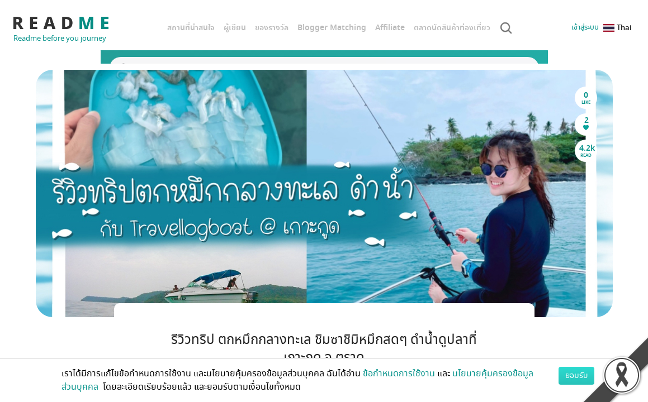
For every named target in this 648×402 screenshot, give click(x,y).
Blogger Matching (331, 28)
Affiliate (390, 28)
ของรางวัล (271, 28)
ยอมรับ (576, 375)
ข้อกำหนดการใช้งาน (399, 373)
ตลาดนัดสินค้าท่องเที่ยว (452, 28)
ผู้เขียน (235, 28)
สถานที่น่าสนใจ (191, 28)
